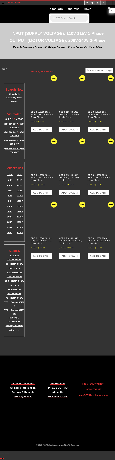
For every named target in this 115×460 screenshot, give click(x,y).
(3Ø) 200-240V (11, 140)
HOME (87, 9)
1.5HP (9, 185)
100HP (20, 196)
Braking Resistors (14, 326)
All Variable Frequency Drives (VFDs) (14, 98)
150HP (20, 206)
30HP (9, 232)
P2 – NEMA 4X (14, 294)
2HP (10, 190)
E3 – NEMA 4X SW (14, 264)
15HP (9, 217)
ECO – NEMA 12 (14, 272)
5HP (10, 201)
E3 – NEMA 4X (14, 260)
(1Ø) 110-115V (11, 124)
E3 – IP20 (14, 255)
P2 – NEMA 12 (14, 289)
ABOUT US (74, 9)
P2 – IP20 (14, 285)
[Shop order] (99, 70)
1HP (10, 180)
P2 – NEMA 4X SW (14, 298)
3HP (10, 196)
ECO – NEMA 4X (14, 277)
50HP (19, 180)
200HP (20, 217)
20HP (9, 222)
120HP (20, 201)
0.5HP (9, 175)
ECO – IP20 (14, 268)
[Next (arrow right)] (3, 458)
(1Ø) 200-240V (11, 132)
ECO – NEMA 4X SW (14, 281)
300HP (20, 227)
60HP (19, 185)
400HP (20, 232)
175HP (20, 211)
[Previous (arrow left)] (1, 458)
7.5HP (9, 206)
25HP (9, 227)
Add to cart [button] (41, 129)
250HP (20, 222)
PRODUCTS (56, 9)
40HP (19, 175)
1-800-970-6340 (13, 2)
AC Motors (14, 330)
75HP (19, 190)
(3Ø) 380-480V (11, 148)
